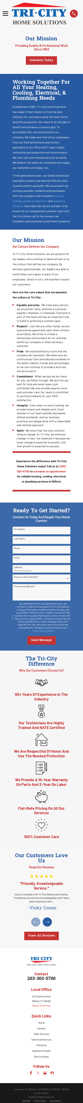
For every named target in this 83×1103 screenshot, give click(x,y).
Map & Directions (41, 1005)
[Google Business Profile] (45, 1073)
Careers (41, 1028)
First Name (19, 529)
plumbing (28, 201)
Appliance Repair (41, 1050)
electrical (41, 201)
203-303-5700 (41, 979)
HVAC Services (41, 1034)
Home (41, 1022)
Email (16, 557)
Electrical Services (41, 1039)
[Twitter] (38, 1073)
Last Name (19, 538)
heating (58, 196)
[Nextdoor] (52, 1073)
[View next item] (47, 922)
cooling (17, 201)
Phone (17, 548)
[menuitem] (26, 1100)
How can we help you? (24, 586)
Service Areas (41, 1056)
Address (18, 567)
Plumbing (41, 1045)
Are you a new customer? (26, 577)
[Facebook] (31, 1073)
